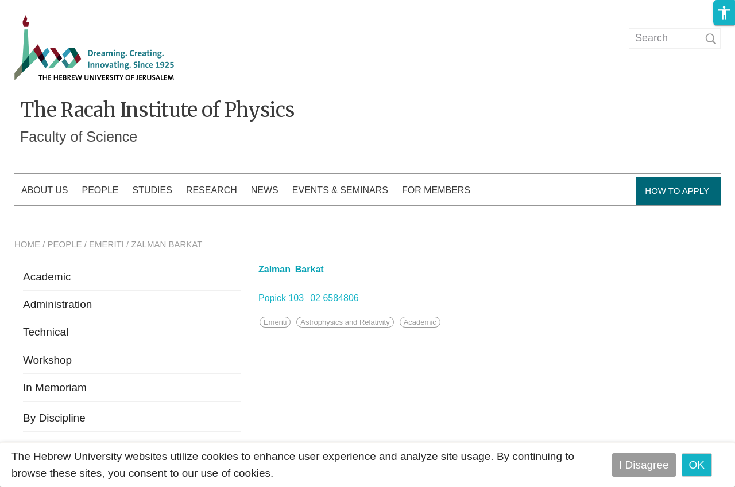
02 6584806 (334, 298)
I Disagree (644, 465)
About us (44, 190)
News (264, 190)
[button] (724, 12)
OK (697, 465)
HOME (27, 244)
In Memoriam (55, 387)
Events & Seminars (340, 190)
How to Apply (677, 191)
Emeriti (275, 322)
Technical (45, 332)
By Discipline (54, 418)
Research (211, 190)
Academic (47, 277)
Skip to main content (49, 8)
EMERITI (106, 244)
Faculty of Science (78, 136)
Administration (57, 304)
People (100, 190)
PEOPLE (65, 244)
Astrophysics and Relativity (344, 322)
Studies (152, 190)
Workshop (47, 360)
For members (436, 190)
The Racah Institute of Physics (157, 110)
